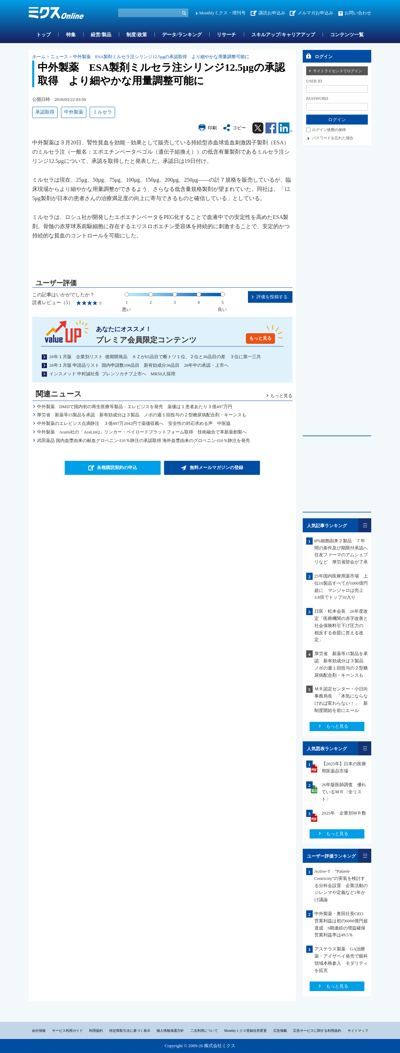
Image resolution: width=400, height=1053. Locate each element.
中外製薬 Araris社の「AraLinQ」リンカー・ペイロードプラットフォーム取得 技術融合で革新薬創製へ (142, 431)
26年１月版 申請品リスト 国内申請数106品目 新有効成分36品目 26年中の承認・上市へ (138, 365)
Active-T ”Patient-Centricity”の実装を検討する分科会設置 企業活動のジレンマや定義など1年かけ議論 (341, 885)
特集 (71, 34)
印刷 (212, 127)
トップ (43, 34)
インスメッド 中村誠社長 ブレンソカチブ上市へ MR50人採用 (112, 373)
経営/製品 (101, 34)
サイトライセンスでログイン (337, 71)
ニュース (59, 56)
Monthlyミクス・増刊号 (222, 12)
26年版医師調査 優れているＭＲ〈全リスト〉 (344, 792)
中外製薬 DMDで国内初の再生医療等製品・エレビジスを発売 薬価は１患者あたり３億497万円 (134, 406)
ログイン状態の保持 (329, 130)
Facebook (270, 127)
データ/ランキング (182, 34)
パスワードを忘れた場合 (332, 138)
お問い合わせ (358, 12)
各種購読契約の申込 (117, 467)
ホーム (39, 56)
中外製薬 (73, 112)
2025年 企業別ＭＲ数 (344, 813)
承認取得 (44, 112)
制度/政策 (136, 34)
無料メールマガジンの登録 (216, 467)
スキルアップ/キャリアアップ (283, 34)
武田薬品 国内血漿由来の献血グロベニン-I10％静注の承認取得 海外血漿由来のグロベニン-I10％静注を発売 (143, 440)
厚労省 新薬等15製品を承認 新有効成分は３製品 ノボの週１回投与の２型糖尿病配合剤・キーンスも (141, 414)
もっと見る (260, 338)
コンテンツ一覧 (347, 34)
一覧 (364, 525)
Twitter (257, 127)
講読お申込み (272, 12)
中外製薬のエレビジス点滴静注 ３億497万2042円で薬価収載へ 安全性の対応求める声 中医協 (134, 423)
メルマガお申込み (315, 12)
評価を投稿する (272, 296)
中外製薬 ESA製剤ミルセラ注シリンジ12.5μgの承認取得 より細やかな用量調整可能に (161, 56)
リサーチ (226, 34)
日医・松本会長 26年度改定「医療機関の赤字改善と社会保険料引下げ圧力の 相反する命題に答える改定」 (341, 625)
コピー (239, 127)
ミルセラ (102, 112)
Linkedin (285, 127)
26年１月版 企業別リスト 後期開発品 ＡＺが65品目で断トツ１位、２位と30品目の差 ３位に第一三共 (155, 356)
